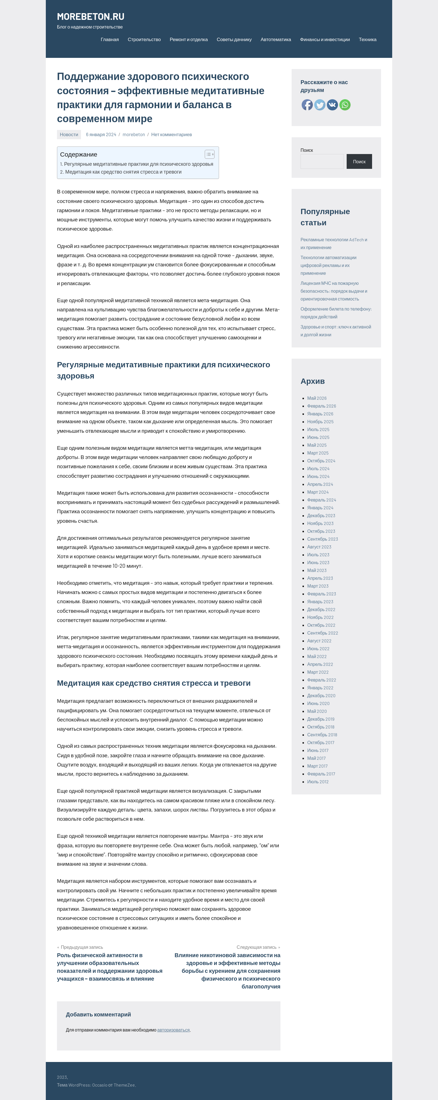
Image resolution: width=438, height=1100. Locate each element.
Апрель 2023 (320, 578)
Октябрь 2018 (320, 726)
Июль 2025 (318, 429)
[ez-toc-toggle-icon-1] (207, 154)
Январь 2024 (320, 507)
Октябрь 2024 (321, 460)
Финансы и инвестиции (325, 39)
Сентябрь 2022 (322, 632)
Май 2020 (317, 711)
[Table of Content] (210, 154)
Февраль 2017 (321, 773)
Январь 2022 (320, 687)
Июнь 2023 (318, 562)
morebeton (134, 134)
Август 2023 (319, 546)
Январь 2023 (320, 601)
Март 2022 (318, 672)
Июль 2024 (318, 468)
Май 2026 (317, 398)
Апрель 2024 (320, 484)
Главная (110, 39)
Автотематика (276, 39)
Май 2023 (317, 570)
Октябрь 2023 (321, 531)
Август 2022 (319, 640)
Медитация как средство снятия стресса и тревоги (123, 172)
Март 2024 (318, 492)
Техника (368, 39)
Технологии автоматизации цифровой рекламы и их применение (328, 265)
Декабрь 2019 (320, 718)
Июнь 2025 (318, 437)
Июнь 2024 (318, 476)
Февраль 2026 (321, 405)
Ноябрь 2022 (320, 617)
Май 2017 (316, 758)
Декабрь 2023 (321, 515)
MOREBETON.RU (92, 16)
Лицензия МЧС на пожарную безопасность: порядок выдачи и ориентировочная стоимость (334, 290)
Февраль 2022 (321, 679)
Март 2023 (317, 585)
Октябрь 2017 (320, 742)
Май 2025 (317, 445)
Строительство (144, 39)
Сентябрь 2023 (322, 538)
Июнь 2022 (318, 648)
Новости (69, 134)
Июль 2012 (318, 781)
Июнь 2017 (317, 750)
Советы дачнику (234, 39)
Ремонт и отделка (189, 39)
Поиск (307, 150)
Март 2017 (317, 765)
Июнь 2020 (318, 703)
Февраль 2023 (321, 593)
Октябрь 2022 (321, 625)
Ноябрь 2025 (320, 421)
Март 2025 (317, 452)
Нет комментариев (171, 134)
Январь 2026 (320, 413)
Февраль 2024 (321, 499)
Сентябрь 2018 (322, 734)
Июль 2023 (318, 554)
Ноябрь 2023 (320, 523)
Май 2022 (317, 656)
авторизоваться (173, 1029)
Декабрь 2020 (321, 695)
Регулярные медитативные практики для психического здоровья (138, 164)
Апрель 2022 (320, 664)
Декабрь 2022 (321, 609)
